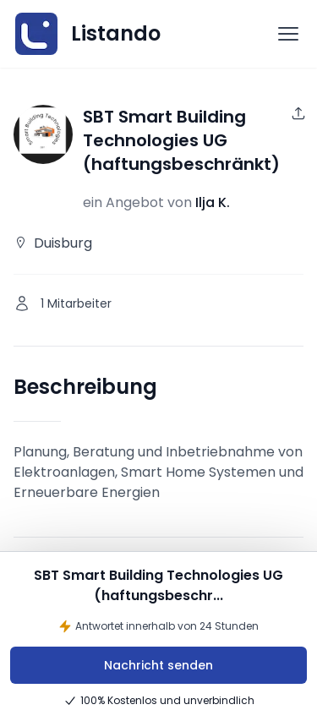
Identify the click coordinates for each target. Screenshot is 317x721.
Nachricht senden (158, 665)
